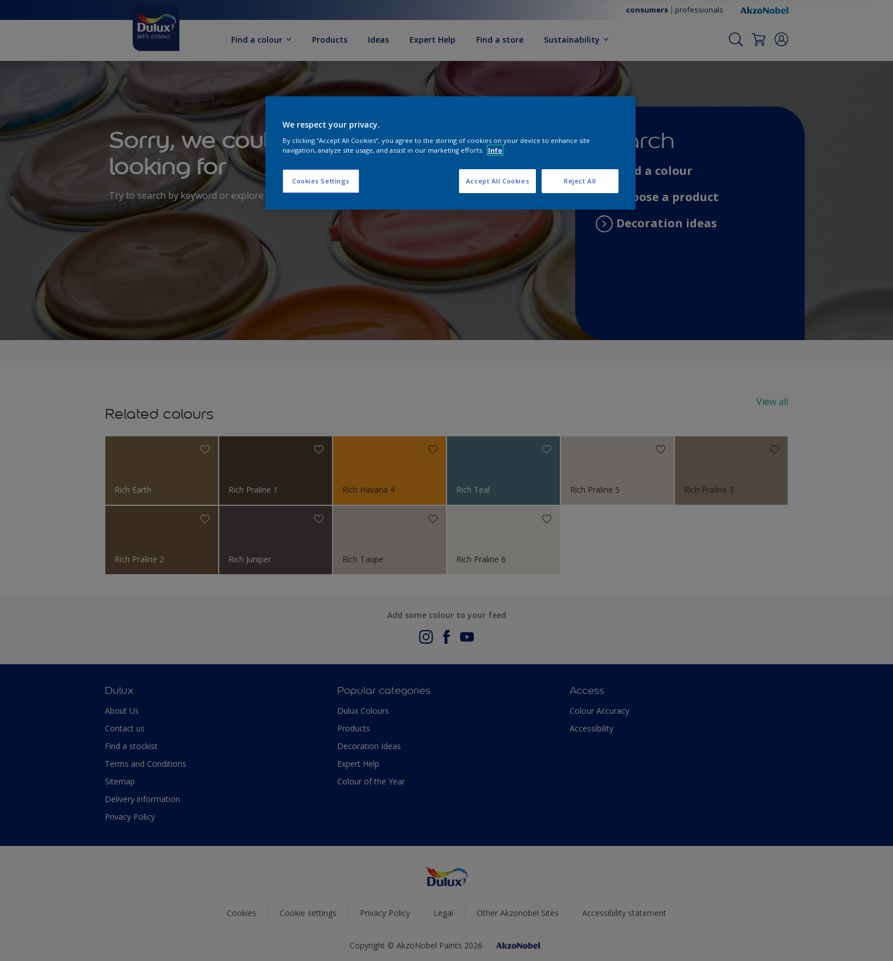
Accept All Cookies (497, 181)
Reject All (580, 181)
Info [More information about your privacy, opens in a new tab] (495, 150)
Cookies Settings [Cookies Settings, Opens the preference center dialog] (321, 181)
